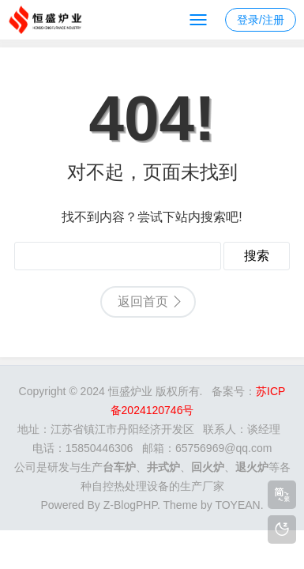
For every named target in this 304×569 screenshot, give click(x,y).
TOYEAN (237, 505)
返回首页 (143, 301)
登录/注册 (260, 19)
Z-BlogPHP (130, 505)
